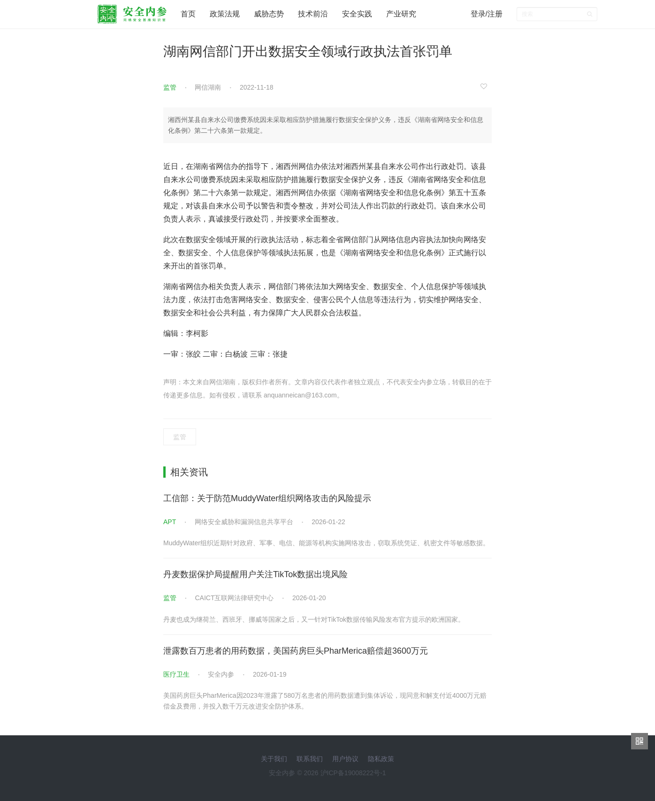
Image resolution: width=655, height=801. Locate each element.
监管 (169, 87)
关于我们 (274, 759)
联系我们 (310, 759)
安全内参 (221, 674)
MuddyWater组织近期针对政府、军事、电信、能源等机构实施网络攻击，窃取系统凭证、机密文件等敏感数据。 (326, 543)
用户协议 (345, 759)
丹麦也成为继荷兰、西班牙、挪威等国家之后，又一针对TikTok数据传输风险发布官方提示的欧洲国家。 (314, 619)
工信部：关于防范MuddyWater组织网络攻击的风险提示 (267, 498)
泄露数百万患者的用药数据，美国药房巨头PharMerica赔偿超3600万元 (295, 651)
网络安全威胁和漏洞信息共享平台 (244, 522)
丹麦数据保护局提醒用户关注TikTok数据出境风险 (255, 574)
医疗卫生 (176, 674)
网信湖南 (208, 87)
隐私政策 (381, 759)
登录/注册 (487, 14)
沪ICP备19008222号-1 (353, 773)
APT (169, 522)
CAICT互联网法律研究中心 (234, 598)
